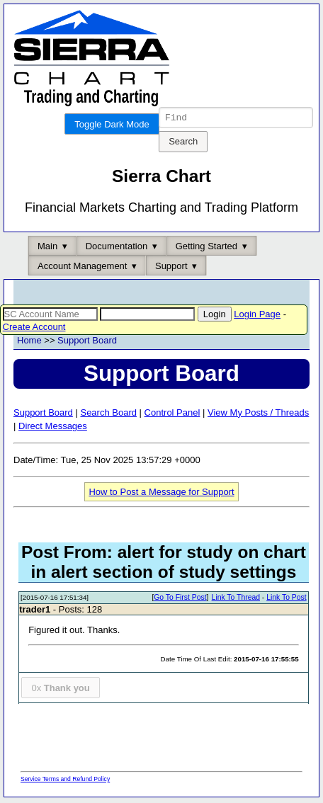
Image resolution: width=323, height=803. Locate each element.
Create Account (34, 329)
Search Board (108, 414)
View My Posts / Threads (258, 414)
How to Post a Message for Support (161, 494)
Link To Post (286, 599)
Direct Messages (52, 428)
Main (47, 248)
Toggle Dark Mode (111, 124)
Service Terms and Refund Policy (65, 781)
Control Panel (172, 414)
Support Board (87, 342)
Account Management (82, 268)
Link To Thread (236, 599)
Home (29, 342)
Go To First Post (180, 599)
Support (171, 268)
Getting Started (206, 248)
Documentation (116, 248)
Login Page (257, 316)
